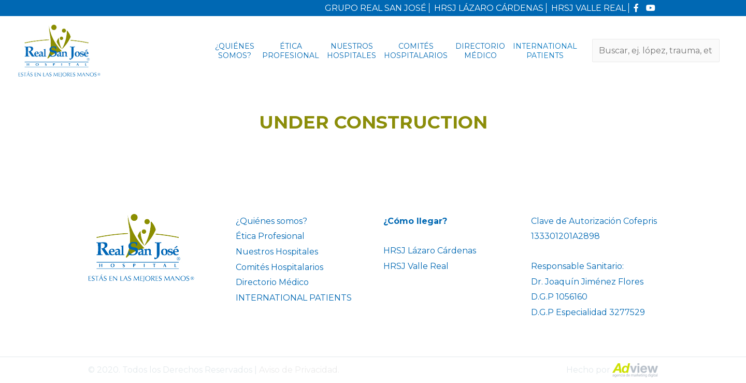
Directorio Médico (480, 50)
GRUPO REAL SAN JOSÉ (375, 8)
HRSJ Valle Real (416, 266)
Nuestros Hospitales (351, 50)
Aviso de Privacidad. (299, 370)
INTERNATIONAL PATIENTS (545, 50)
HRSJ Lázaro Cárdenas (429, 251)
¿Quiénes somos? (234, 50)
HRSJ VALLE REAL (588, 8)
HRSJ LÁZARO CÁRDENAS (488, 8)
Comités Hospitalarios (416, 50)
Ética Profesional (290, 50)
